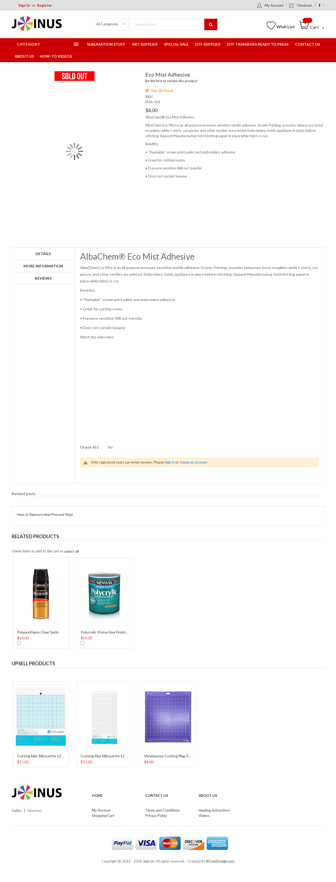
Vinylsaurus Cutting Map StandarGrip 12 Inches (184, 756)
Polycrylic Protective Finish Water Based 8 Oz (119, 632)
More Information (43, 266)
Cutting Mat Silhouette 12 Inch (43, 756)
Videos (204, 815)
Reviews (43, 278)
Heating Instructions (214, 810)
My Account (274, 5)
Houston (34, 810)
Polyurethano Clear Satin (38, 632)
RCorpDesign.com (220, 861)
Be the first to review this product (171, 81)
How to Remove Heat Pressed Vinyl (45, 514)
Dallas (17, 810)
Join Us (148, 861)
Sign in (169, 462)
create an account (193, 462)
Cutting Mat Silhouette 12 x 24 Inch (111, 756)
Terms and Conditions (162, 810)
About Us (208, 795)
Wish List (285, 26)
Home (97, 795)
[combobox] (173, 24)
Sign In (24, 5)
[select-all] (71, 551)
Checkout (304, 5)
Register (44, 5)
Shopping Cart (103, 815)
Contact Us (156, 795)
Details (43, 253)
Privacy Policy (156, 815)
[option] (41, 602)
